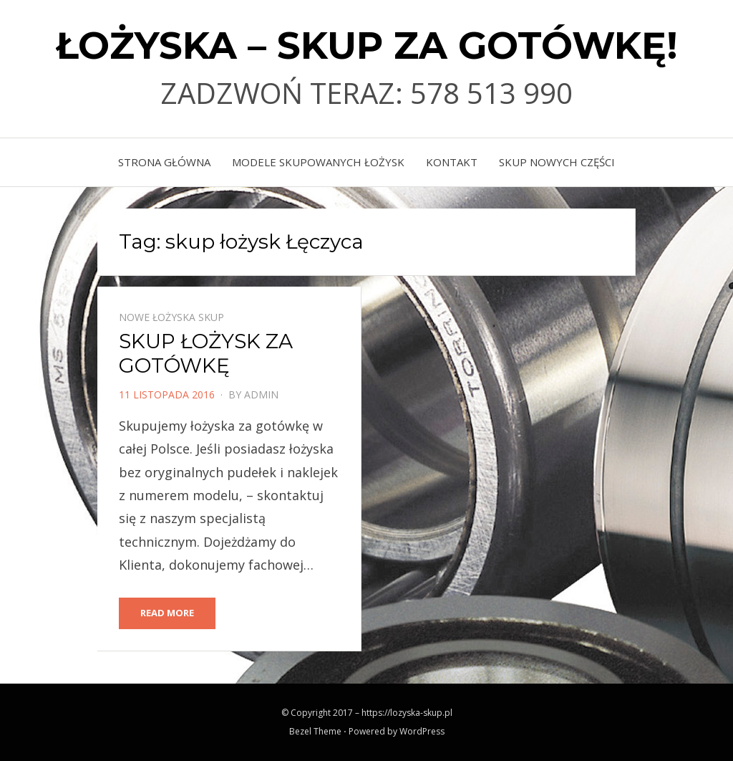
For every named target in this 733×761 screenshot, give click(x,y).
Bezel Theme (315, 731)
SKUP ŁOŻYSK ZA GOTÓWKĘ (206, 353)
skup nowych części (557, 162)
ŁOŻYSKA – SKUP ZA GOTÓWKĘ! (367, 45)
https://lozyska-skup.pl (406, 713)
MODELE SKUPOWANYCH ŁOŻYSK (318, 162)
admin (261, 394)
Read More (167, 612)
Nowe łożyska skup (171, 317)
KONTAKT (451, 162)
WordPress (422, 731)
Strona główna (164, 162)
